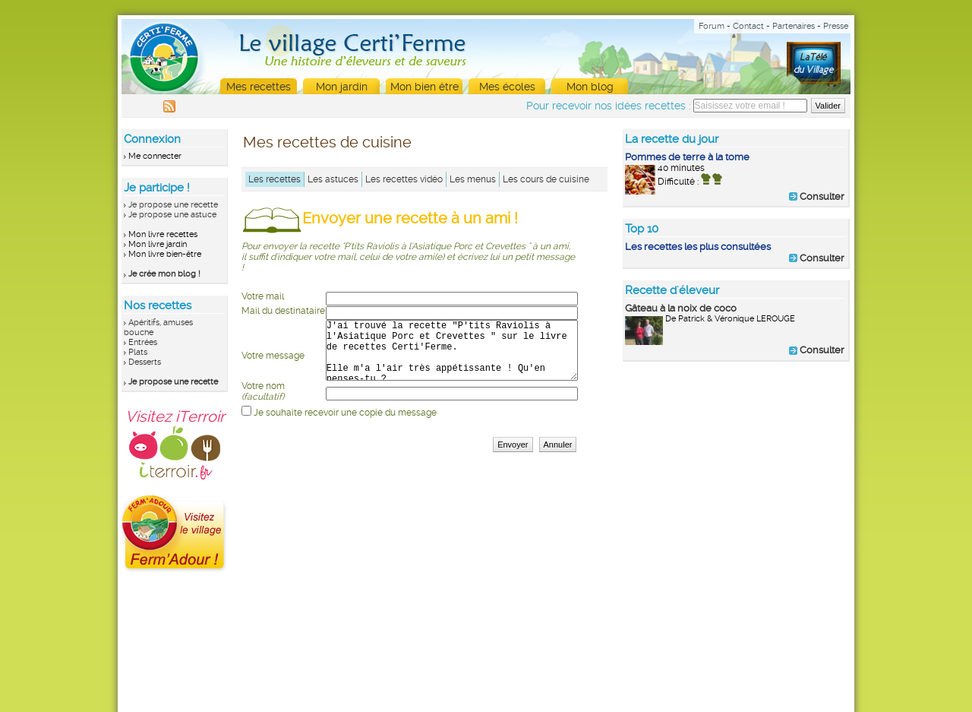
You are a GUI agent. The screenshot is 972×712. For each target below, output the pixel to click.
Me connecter (154, 156)
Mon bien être (424, 87)
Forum (711, 26)
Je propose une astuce (172, 215)
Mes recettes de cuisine (327, 142)
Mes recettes (258, 87)
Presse (835, 26)
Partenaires (793, 26)
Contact (748, 26)
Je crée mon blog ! (164, 274)
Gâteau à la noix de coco (681, 308)
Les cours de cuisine (546, 179)
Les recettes (274, 179)
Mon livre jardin (157, 244)
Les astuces (333, 179)
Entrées (142, 342)
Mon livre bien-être (164, 254)
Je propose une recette (173, 205)
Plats (137, 352)
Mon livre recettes (162, 234)
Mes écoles (507, 87)
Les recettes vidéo (404, 179)
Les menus (473, 179)
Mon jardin (342, 87)
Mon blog (590, 87)
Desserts (144, 362)
